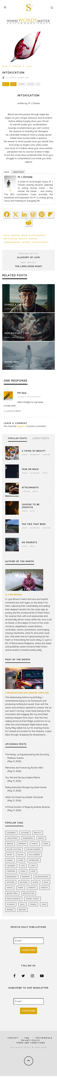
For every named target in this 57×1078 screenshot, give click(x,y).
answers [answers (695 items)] (11, 833)
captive (33, 239)
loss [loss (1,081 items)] (23, 871)
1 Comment (21, 84)
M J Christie (11, 77)
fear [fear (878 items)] (45, 843)
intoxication (11, 239)
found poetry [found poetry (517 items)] (33, 849)
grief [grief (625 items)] (9, 854)
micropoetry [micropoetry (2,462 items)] (42, 877)
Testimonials (43, 1038)
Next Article (28, 263)
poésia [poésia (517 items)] (44, 887)
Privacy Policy (30, 1040)
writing (16, 235)
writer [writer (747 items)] (22, 910)
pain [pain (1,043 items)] (46, 882)
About (6, 172)
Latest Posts (18, 172)
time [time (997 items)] (44, 904)
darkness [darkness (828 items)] (28, 838)
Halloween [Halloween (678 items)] (34, 854)
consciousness (40, 242)
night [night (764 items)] (36, 882)
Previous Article (28, 254)
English (5, 84)
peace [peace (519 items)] (10, 887)
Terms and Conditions (30, 1043)
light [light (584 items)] (33, 865)
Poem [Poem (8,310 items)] (20, 887)
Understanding (12, 242)
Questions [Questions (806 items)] (12, 893)
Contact (13, 1038)
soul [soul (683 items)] (22, 904)
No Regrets (29, 542)
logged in (21, 426)
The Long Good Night (28, 266)
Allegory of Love (28, 257)
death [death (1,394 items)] (41, 838)
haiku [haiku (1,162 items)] (21, 854)
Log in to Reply (13, 411)
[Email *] (29, 941)
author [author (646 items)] (25, 833)
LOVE (7, 235)
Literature (46, 454)
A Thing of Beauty (34, 451)
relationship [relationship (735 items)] (14, 898)
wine (25, 235)
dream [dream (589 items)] (10, 843)
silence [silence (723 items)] (11, 904)
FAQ (27, 1038)
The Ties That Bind (34, 524)
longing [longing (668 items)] (11, 871)
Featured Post (35, 454)
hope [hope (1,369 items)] (20, 860)
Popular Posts (17, 438)
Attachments (30, 487)
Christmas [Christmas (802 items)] (12, 838)
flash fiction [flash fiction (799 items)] (14, 849)
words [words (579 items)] (10, 910)
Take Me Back (30, 469)
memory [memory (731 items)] (26, 877)
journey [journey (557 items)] (11, 865)
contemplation (37, 235)
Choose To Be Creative (31, 506)
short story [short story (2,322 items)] (32, 898)
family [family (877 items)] (35, 843)
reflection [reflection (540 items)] (28, 893)
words (26, 242)
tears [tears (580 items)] (33, 904)
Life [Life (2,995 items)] (23, 865)
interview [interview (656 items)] (34, 860)
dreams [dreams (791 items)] (22, 843)
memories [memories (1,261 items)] (12, 877)
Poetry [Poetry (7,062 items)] (32, 887)
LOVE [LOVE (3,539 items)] (33, 871)
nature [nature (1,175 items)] (23, 882)
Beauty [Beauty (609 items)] (37, 833)
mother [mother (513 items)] (11, 882)
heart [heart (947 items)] (10, 860)
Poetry (13, 84)
